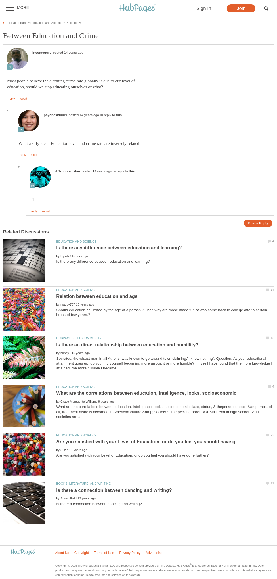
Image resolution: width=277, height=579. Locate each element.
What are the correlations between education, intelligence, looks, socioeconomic (146, 393)
